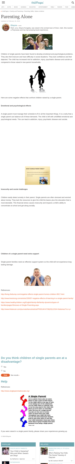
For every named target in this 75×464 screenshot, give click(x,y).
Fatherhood (15, 462)
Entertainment (43, 7)
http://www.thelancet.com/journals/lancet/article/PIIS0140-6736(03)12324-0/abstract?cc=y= (36, 309)
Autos (9, 7)
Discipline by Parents (18, 448)
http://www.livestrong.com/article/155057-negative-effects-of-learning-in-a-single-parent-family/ (37, 298)
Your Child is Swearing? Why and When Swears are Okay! (19, 453)
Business (23, 7)
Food (66, 7)
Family (52, 7)
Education (32, 7)
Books (16, 7)
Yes (4, 367)
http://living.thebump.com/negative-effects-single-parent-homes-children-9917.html (32, 294)
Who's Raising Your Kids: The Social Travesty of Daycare (58, 455)
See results (15, 375)
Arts (2, 7)
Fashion (59, 7)
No (4, 371)
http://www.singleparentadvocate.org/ (15, 391)
